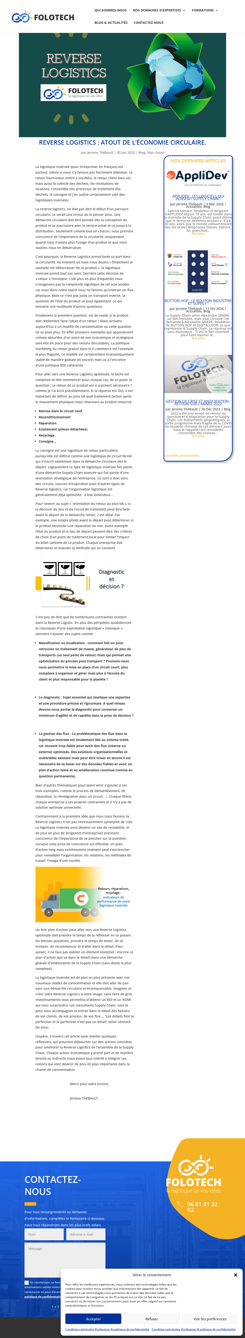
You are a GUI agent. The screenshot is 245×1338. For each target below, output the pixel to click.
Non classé (155, 152)
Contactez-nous (149, 23)
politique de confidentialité (43, 1297)
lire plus (198, 233)
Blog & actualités (111, 23)
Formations (203, 10)
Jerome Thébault (100, 152)
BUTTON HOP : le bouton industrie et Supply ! (198, 302)
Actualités (194, 206)
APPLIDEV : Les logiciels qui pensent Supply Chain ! (198, 197)
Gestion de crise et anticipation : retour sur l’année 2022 (198, 402)
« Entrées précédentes (181, 455)
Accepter (93, 1319)
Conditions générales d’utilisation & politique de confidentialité (107, 1329)
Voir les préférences (210, 1319)
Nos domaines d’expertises (157, 10)
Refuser (151, 1319)
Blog (142, 152)
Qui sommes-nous (110, 10)
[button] (235, 1275)
